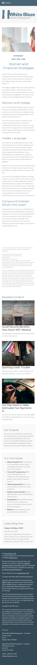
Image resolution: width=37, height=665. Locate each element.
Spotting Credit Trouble (16, 367)
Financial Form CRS (10, 553)
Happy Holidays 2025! (13, 528)
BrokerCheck (13, 558)
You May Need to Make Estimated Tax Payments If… (16, 408)
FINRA (4, 582)
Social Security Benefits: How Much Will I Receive (16, 328)
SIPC (9, 582)
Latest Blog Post (13, 523)
